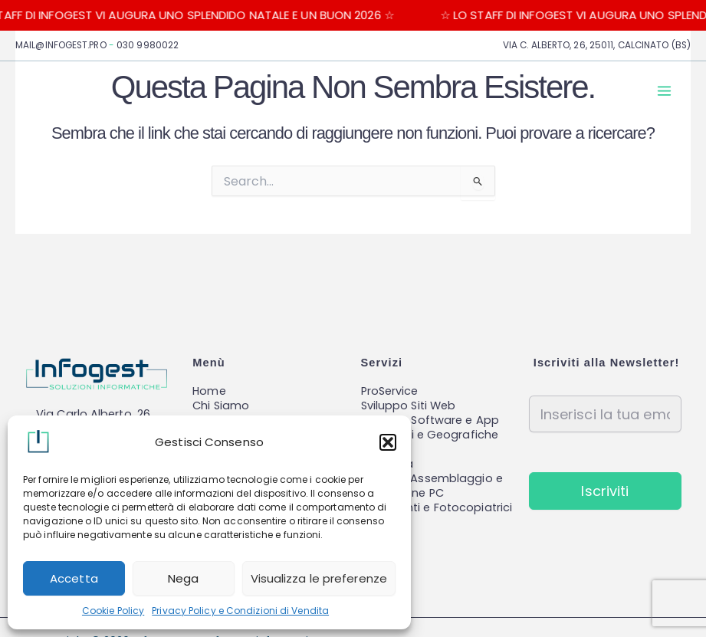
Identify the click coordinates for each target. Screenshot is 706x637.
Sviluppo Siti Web (408, 405)
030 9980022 (148, 45)
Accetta (74, 578)
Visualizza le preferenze (319, 578)
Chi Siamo (220, 405)
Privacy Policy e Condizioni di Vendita (240, 610)
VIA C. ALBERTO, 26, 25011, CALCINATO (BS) (597, 45)
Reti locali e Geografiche (430, 434)
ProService (390, 391)
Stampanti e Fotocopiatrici (437, 507)
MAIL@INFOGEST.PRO (61, 45)
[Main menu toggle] (664, 90)
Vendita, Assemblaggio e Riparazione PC (432, 486)
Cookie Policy (113, 610)
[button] (388, 442)
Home (208, 391)
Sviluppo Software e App (430, 420)
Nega (183, 578)
